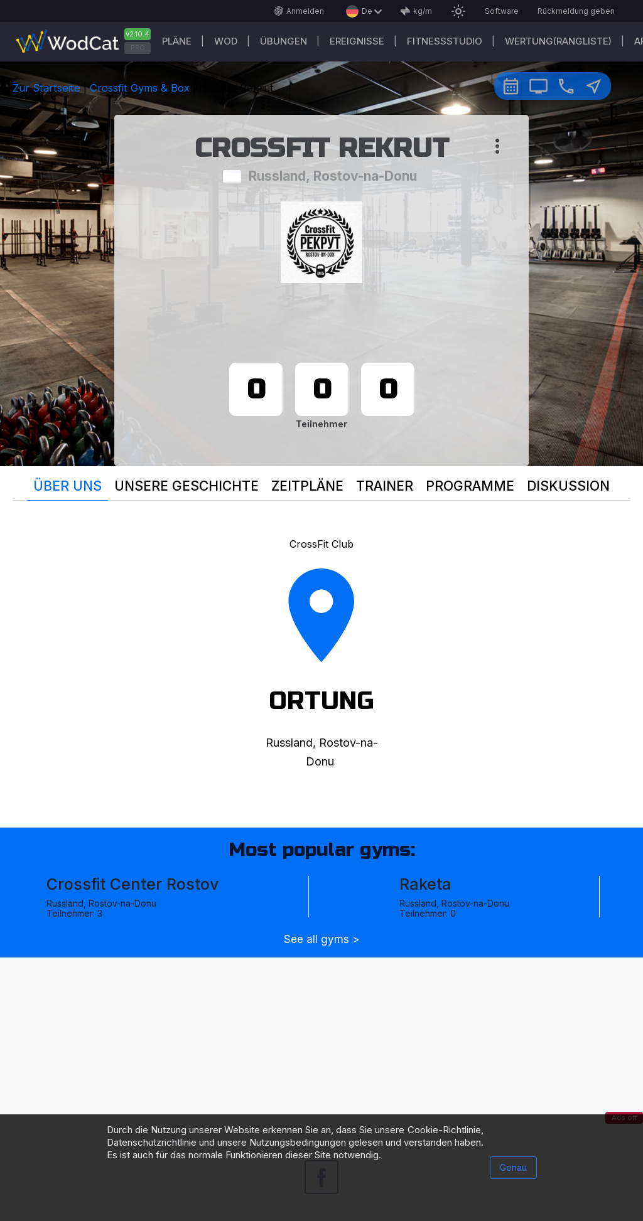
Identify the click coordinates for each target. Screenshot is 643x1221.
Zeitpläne (307, 486)
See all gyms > (321, 939)
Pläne (177, 41)
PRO (138, 47)
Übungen (283, 41)
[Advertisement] (321, 1045)
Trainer (384, 486)
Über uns (67, 486)
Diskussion (568, 486)
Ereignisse (357, 41)
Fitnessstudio (444, 41)
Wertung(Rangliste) (558, 41)
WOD (225, 41)
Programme (470, 486)
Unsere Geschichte (186, 486)
